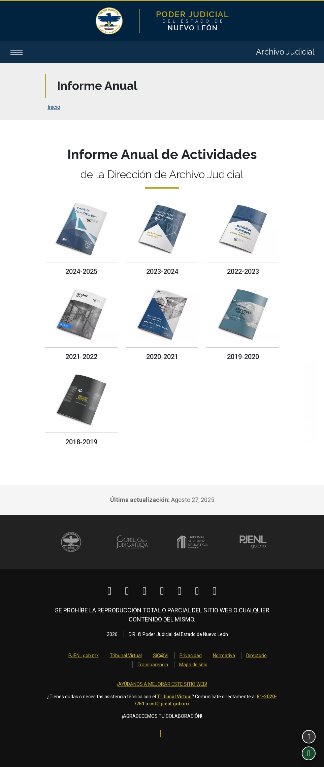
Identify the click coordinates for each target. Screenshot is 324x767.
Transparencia (152, 664)
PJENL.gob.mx (83, 655)
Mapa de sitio (193, 664)
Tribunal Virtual (126, 655)
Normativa (224, 655)
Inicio (53, 107)
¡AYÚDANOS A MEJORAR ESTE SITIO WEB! (162, 684)
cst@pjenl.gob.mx (169, 703)
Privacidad (191, 655)
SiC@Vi (160, 655)
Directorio (256, 655)
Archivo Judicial (285, 52)
